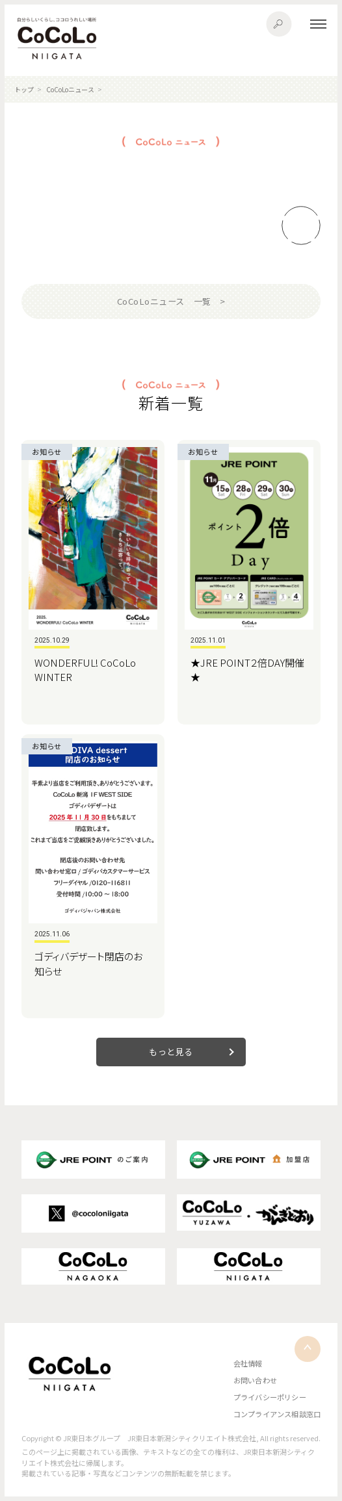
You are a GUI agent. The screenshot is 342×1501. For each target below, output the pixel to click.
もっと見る (171, 1052)
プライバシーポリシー (269, 1397)
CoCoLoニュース (70, 89)
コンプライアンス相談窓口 (277, 1414)
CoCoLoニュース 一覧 (164, 301)
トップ (24, 89)
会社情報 (248, 1363)
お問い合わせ (255, 1380)
